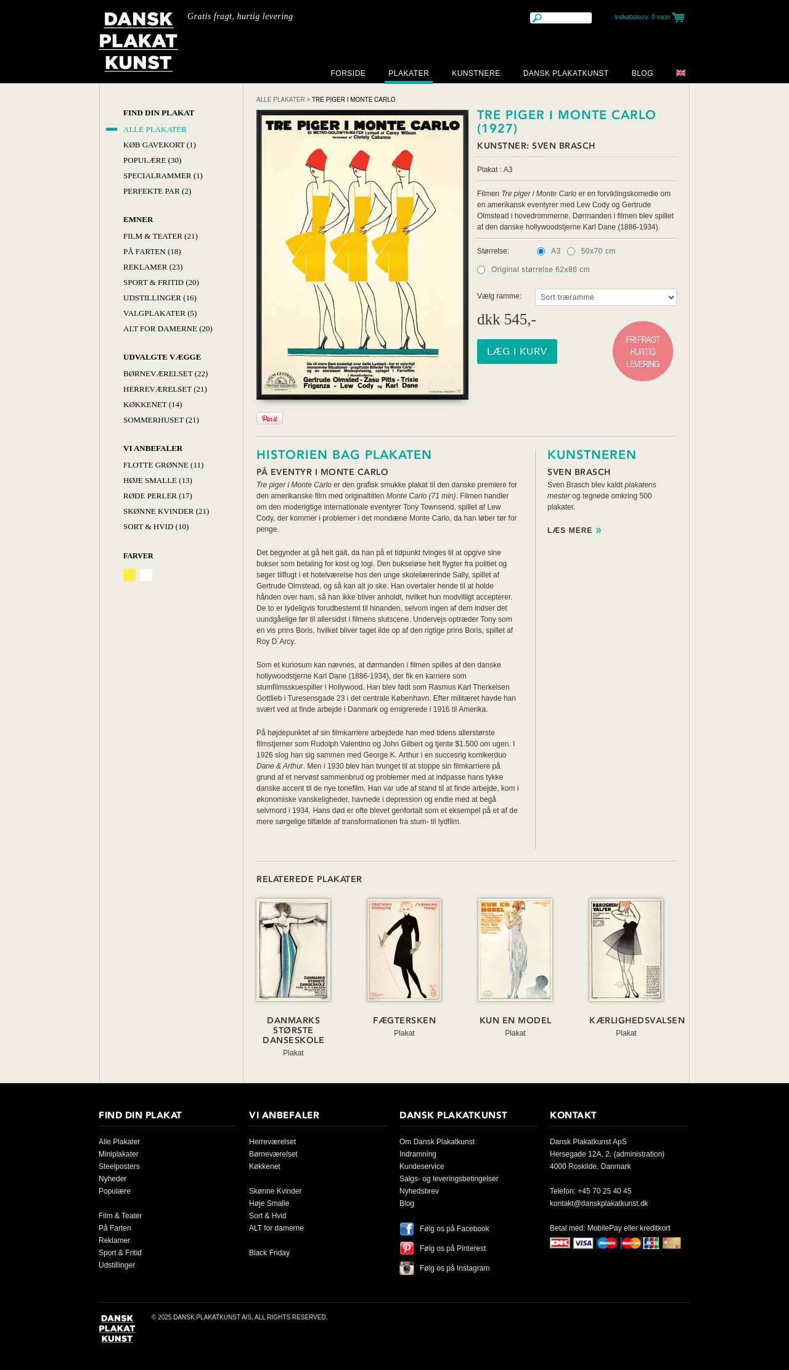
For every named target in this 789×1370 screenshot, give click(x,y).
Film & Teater (120, 1215)
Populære (115, 1191)
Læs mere (569, 531)
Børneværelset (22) (165, 373)
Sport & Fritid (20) (161, 282)
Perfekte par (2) (157, 191)
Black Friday (269, 1252)
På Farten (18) (152, 251)
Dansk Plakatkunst (566, 73)
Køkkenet (264, 1166)
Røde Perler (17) (157, 496)
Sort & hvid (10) (156, 526)
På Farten (115, 1228)
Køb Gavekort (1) (159, 145)
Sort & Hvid (268, 1215)
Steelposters (119, 1166)
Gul (129, 575)
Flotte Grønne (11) (163, 465)
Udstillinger (117, 1265)
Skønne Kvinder (275, 1191)
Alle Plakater (155, 129)
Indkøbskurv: (643, 17)
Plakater (408, 73)
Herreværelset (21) (165, 389)
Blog (642, 73)
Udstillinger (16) (160, 298)
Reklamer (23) (152, 267)
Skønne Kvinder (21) (166, 511)
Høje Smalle (269, 1203)
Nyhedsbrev (419, 1191)
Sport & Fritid (120, 1252)
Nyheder (112, 1178)
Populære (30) (152, 160)
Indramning (417, 1154)
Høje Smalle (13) (157, 480)
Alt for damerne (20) (168, 328)
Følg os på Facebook (454, 1228)
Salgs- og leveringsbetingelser (449, 1178)
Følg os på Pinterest (453, 1248)
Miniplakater (119, 1154)
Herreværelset (272, 1141)
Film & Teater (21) (160, 236)
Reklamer (114, 1240)
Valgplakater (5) (160, 313)
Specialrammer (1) (163, 175)
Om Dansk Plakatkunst (437, 1141)
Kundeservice (421, 1166)
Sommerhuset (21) (161, 420)
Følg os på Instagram (454, 1268)
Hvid (146, 575)
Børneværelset (273, 1154)
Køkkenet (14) (152, 404)
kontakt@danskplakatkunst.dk (599, 1203)
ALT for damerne (276, 1228)
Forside (348, 73)
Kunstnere (476, 73)
